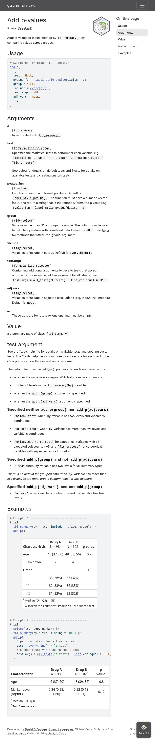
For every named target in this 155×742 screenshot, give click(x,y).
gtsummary (17, 5)
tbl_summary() (69, 38)
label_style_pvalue (50, 80)
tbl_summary (22, 526)
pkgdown (134, 733)
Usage (122, 26)
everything (38, 88)
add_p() (48, 369)
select (18, 629)
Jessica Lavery (16, 733)
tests (105, 230)
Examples (124, 53)
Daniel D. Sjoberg (36, 729)
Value (122, 39)
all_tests (44, 654)
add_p (14, 67)
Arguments (125, 33)
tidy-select (23, 220)
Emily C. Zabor (57, 733)
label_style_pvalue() (30, 198)
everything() (80, 253)
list (77, 654)
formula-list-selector (31, 148)
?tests (76, 171)
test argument (128, 46)
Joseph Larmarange (60, 729)
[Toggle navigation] (142, 6)
